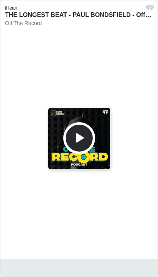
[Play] (79, 138)
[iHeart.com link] (150, 10)
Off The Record (23, 23)
